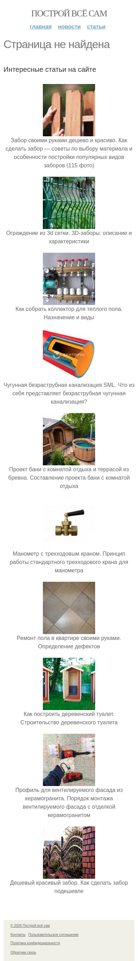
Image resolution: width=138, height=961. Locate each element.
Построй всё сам (69, 13)
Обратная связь (23, 952)
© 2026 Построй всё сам (30, 926)
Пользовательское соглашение (54, 935)
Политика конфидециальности (35, 943)
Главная (41, 27)
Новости (69, 27)
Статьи (96, 27)
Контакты (17, 935)
